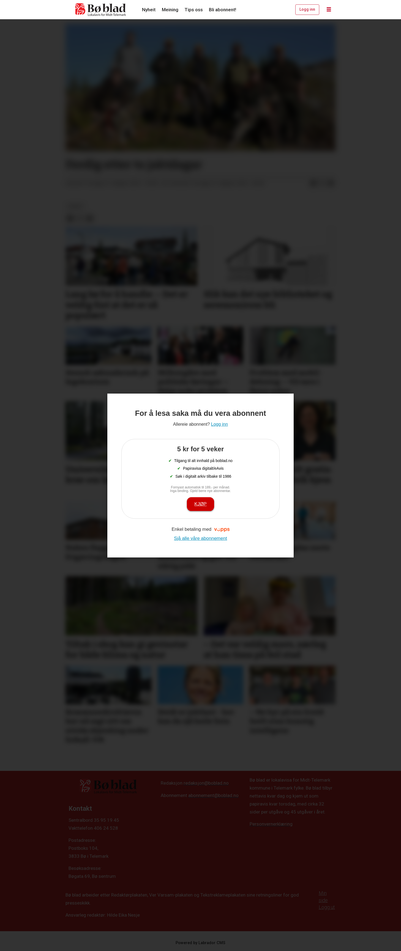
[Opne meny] (329, 10)
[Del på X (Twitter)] (322, 183)
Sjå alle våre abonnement (200, 538)
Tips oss (193, 9)
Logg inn (307, 9)
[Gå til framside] (101, 9)
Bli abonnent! (222, 9)
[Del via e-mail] (331, 183)
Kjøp (200, 504)
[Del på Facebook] (313, 183)
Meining (170, 9)
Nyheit (149, 9)
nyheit (76, 206)
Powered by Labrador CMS (200, 943)
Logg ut (327, 907)
